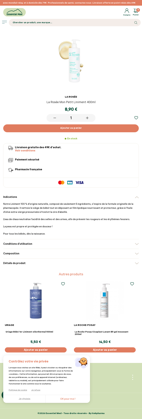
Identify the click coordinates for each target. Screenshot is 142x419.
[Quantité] (71, 118)
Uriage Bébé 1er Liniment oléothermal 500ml (29, 332)
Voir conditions (25, 150)
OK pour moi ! (68, 399)
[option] (94, 3)
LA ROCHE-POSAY (84, 325)
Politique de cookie (18, 390)
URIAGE (9, 325)
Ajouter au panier (71, 128)
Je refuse (35, 390)
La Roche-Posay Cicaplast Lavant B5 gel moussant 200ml (101, 333)
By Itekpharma (96, 413)
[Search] (75, 22)
